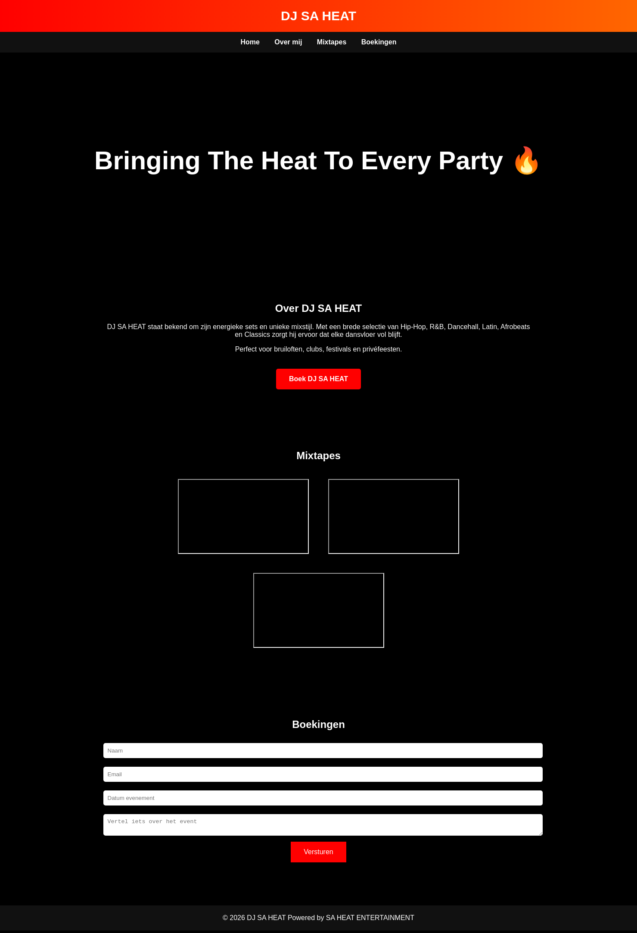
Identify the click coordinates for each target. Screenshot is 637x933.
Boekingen (379, 42)
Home (249, 42)
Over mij (288, 42)
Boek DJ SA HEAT (318, 379)
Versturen (318, 854)
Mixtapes (331, 42)
